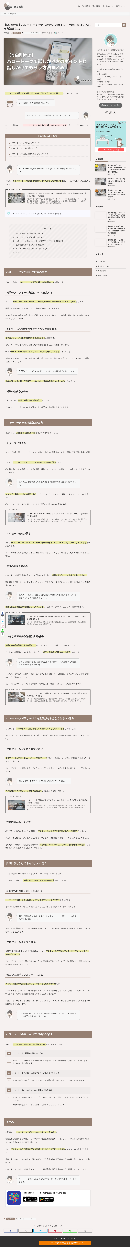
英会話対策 (17, 33)
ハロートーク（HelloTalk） (32, 33)
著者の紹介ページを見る (110, 105)
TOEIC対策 (102, 261)
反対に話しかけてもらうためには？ (30, 245)
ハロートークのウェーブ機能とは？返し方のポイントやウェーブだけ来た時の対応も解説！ (57, 515)
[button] (11, 1231)
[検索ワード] (110, 25)
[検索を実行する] (124, 25)
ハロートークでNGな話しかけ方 (29, 237)
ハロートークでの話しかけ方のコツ (30, 233)
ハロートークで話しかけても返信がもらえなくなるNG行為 (40, 241)
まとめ (18, 252)
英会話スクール (103, 266)
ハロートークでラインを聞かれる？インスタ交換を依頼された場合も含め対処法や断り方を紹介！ (57, 694)
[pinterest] (114, 112)
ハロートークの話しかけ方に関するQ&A (32, 249)
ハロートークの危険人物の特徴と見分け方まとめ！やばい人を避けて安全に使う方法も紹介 (57, 618)
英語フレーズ (102, 275)
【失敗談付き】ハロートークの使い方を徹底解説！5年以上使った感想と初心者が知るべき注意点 (57, 194)
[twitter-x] (106, 112)
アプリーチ (36, 1196)
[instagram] (110, 112)
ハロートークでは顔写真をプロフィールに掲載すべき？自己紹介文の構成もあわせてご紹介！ (57, 801)
